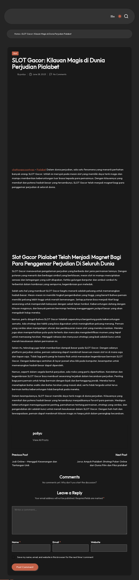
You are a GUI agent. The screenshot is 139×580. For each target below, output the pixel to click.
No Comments (57, 74)
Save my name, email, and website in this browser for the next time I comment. (55, 557)
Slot (15, 53)
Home (17, 34)
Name (16, 542)
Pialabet (41, 169)
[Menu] (112, 16)
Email (57, 542)
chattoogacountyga (23, 169)
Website (95, 542)
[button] (40, 440)
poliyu (37, 433)
